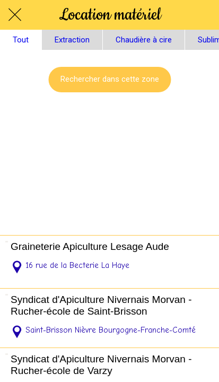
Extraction (72, 40)
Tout (21, 40)
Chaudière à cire (144, 40)
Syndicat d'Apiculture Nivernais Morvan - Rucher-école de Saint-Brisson (101, 305)
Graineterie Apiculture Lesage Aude (90, 246)
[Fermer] (14, 14)
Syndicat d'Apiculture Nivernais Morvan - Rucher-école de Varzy (101, 364)
